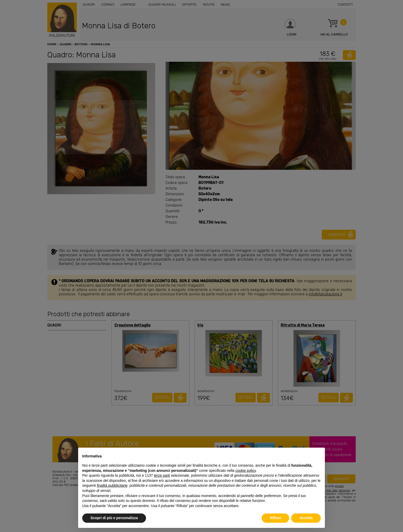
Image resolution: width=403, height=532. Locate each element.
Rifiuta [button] (275, 518)
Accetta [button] (306, 518)
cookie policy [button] (245, 470)
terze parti (162, 475)
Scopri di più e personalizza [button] (114, 518)
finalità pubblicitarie (112, 485)
